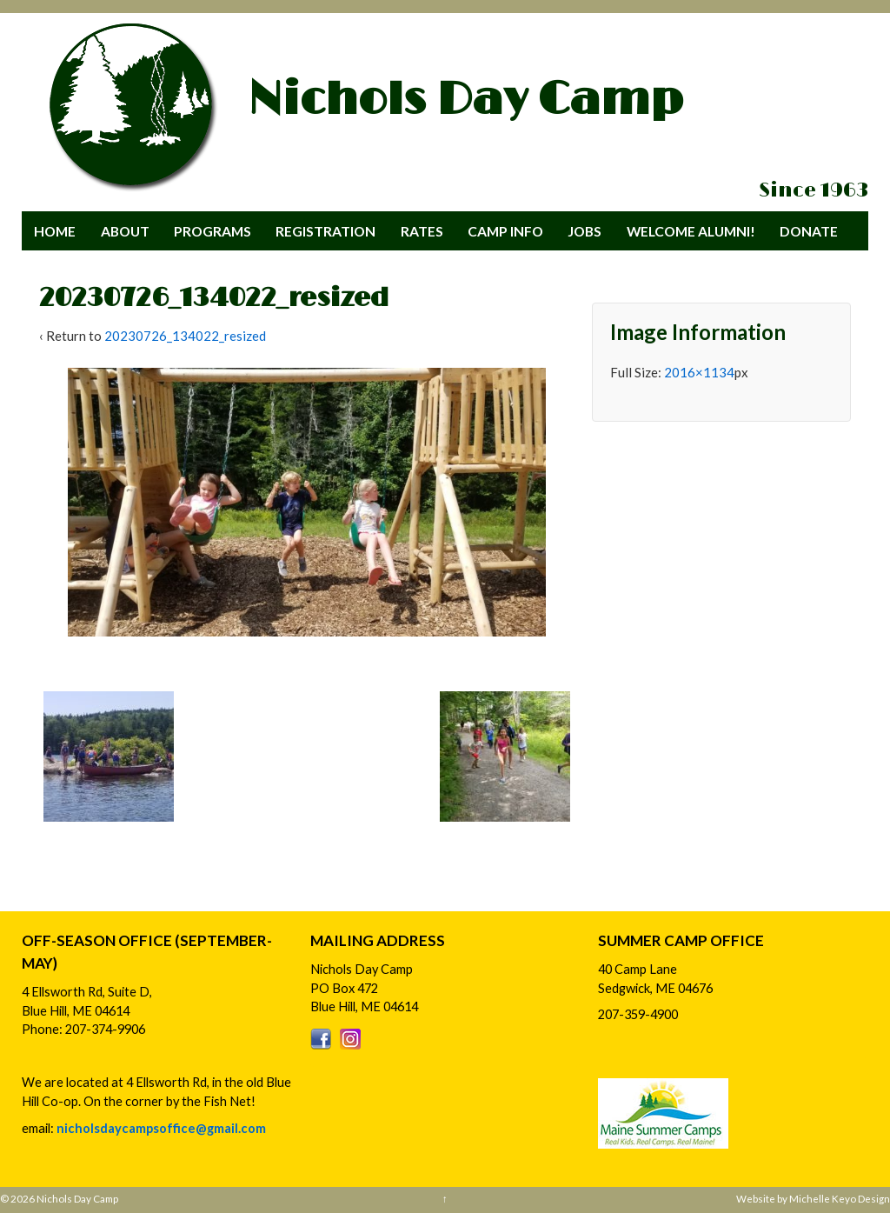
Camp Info (505, 231)
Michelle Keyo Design (839, 1198)
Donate (809, 231)
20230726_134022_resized (185, 335)
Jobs (584, 231)
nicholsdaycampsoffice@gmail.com (161, 1128)
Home (55, 231)
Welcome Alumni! (691, 231)
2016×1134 (699, 372)
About (125, 231)
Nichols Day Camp (465, 100)
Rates (422, 231)
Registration (325, 231)
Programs (212, 231)
